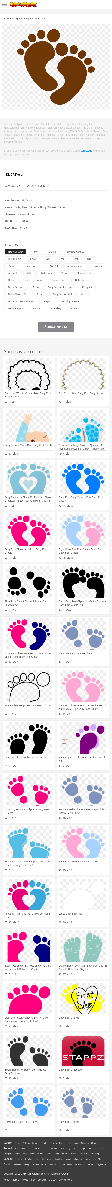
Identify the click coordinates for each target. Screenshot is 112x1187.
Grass (94, 1143)
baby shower (15, 252)
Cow (62, 1148)
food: (7, 1164)
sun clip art (14, 259)
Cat (45, 1148)
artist (40, 280)
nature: (8, 1143)
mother (49, 1154)
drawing (97, 266)
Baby (24, 1154)
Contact (42, 1179)
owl (62, 259)
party (35, 252)
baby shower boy (18, 294)
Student (18, 1159)
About (7, 1179)
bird (89, 259)
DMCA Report (15, 174)
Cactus (45, 1143)
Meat (69, 1164)
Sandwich (79, 1164)
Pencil (68, 1159)
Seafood (90, 1164)
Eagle (82, 1148)
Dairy (26, 1164)
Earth (61, 1143)
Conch (54, 1143)
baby (11, 280)
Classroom (47, 1159)
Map (100, 1159)
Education (77, 1159)
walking (95, 1154)
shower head (84, 273)
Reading (59, 1159)
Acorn (17, 1143)
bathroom (46, 273)
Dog (68, 1148)
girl (83, 294)
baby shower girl (62, 294)
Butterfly (38, 1148)
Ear (80, 1154)
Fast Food (53, 1164)
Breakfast (17, 1164)
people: (8, 1153)
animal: (8, 1148)
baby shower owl (75, 252)
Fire (68, 1143)
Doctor (73, 1154)
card (33, 259)
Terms (16, 1179)
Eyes (86, 1154)
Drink (43, 1164)
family (40, 1154)
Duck (75, 1148)
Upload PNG (66, 1179)
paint (47, 259)
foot (75, 259)
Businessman (61, 1154)
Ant (16, 1148)
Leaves (35, 1143)
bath (25, 280)
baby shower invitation (60, 287)
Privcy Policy (28, 1179)
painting (51, 252)
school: (8, 1158)
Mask (17, 1154)
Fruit (63, 1164)
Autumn (26, 1143)
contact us (86, 150)
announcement (75, 266)
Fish (101, 1148)
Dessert (35, 1164)
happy (36, 308)
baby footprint (16, 308)
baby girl (80, 280)
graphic (47, 301)
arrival (73, 308)
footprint (87, 287)
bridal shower (15, 287)
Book (37, 1159)
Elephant (92, 1148)
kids (29, 273)
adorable (13, 273)
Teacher (28, 1159)
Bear (23, 1148)
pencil (40, 294)
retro (36, 287)
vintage (12, 266)
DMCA (52, 1179)
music (64, 273)
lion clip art (51, 266)
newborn (30, 266)
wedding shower (70, 301)
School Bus (90, 1159)
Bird (29, 1148)
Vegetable (101, 1164)
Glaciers (85, 1143)
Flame (76, 1143)
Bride (32, 1154)
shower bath (59, 280)
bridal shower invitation (21, 301)
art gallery (55, 308)
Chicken (53, 1148)
